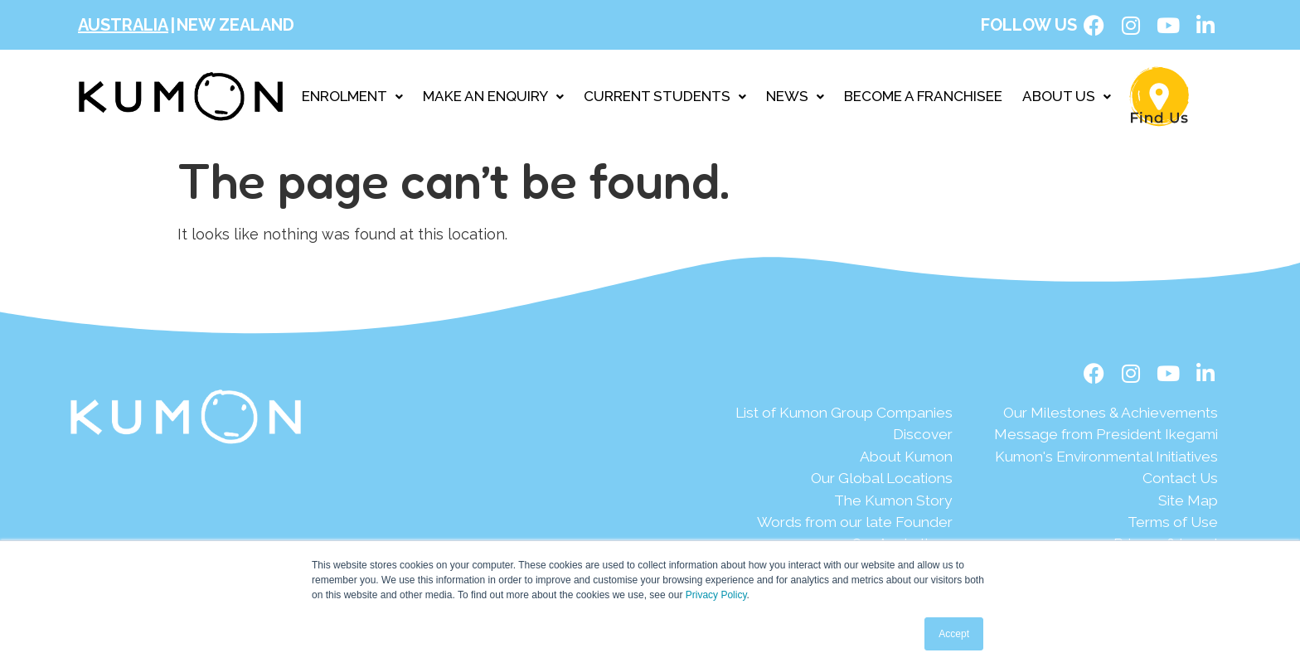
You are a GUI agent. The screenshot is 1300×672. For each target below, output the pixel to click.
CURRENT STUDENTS (665, 96)
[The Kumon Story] (822, 502)
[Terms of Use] (1098, 525)
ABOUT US (1066, 96)
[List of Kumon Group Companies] (822, 413)
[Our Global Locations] (822, 480)
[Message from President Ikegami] (1098, 435)
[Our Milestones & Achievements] (1098, 413)
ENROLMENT (352, 96)
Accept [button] (954, 634)
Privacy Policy (716, 595)
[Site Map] (1098, 502)
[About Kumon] (822, 458)
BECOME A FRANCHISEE (923, 96)
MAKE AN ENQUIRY (493, 96)
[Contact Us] (1098, 480)
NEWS (795, 96)
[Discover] (822, 435)
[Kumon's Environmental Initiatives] (1098, 458)
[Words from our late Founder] (822, 525)
